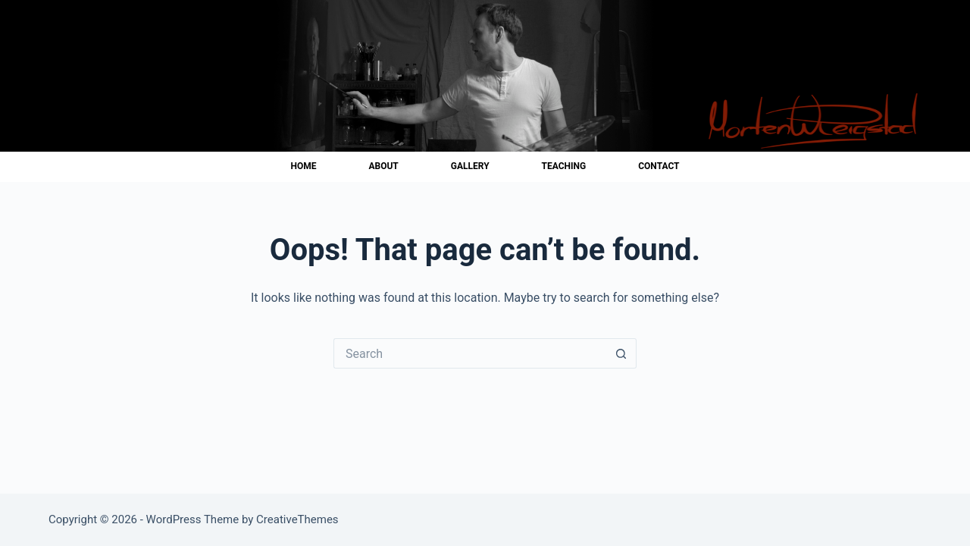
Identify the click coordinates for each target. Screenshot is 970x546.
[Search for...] (469, 353)
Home (303, 166)
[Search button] (621, 353)
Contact (658, 166)
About (383, 166)
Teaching (564, 166)
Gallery (470, 166)
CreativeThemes (297, 519)
